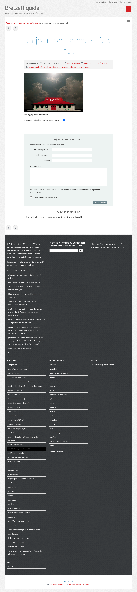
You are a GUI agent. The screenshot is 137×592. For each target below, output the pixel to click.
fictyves (10, 488)
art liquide (11, 463)
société (52, 437)
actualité (53, 369)
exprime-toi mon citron (59, 395)
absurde (32, 67)
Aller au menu (111, 2)
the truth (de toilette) (15, 399)
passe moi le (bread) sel (16, 429)
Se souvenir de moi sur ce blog (45, 197)
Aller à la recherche (124, 2)
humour (53, 403)
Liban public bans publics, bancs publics (23, 527)
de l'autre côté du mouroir (17, 535)
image (52, 412)
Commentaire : (37, 166)
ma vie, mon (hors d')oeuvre (27, 23)
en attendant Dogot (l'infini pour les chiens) (24, 309)
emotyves (11, 497)
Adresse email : (44, 155)
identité (53, 408)
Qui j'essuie (11, 365)
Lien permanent (73, 63)
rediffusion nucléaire (15, 450)
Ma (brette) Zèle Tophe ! (16, 378)
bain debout (12, 531)
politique (53, 429)
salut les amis (8, 28)
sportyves (11, 412)
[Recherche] (63, 250)
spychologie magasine (82, 67)
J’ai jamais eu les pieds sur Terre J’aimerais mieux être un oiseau (24, 549)
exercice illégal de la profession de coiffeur (24, 320)
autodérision (41, 67)
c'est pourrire (12, 522)
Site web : (47, 160)
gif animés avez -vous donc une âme (22, 338)
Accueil (9, 23)
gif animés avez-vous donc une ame (64, 399)
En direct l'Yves (13, 459)
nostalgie (53, 420)
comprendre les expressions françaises (22, 327)
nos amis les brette (14, 416)
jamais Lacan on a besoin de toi (19, 302)
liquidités (10, 514)
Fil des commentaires (79, 581)
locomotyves (12, 467)
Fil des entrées (56, 581)
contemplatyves (13, 425)
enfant (52, 390)
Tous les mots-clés (56, 452)
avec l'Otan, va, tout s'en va (18, 518)
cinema (52, 386)
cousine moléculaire (15, 544)
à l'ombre (124, 248)
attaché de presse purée (17, 275)
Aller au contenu (98, 2)
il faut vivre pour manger (57, 67)
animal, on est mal (14, 390)
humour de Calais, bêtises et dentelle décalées (26, 437)
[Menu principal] (128, 9)
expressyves (12, 471)
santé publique (56, 433)
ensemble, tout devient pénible (19, 403)
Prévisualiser (100, 202)
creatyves (11, 480)
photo (70, 67)
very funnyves (13, 373)
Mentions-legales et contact (103, 365)
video (9, 348)
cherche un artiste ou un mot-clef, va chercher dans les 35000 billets (67, 244)
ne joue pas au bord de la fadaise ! (21, 476)
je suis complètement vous (18, 454)
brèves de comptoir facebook (19, 510)
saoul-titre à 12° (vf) (15, 420)
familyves (11, 501)
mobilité (53, 416)
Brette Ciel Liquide (14, 433)
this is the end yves (15, 442)
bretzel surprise (13, 395)
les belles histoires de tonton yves (21, 382)
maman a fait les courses (15, 28)
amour (52, 378)
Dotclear (21, 589)
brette (9, 563)
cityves (10, 493)
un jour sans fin (13, 505)
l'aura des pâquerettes (16, 539)
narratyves (11, 484)
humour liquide (13, 408)
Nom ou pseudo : (43, 149)
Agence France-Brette (16, 282)
